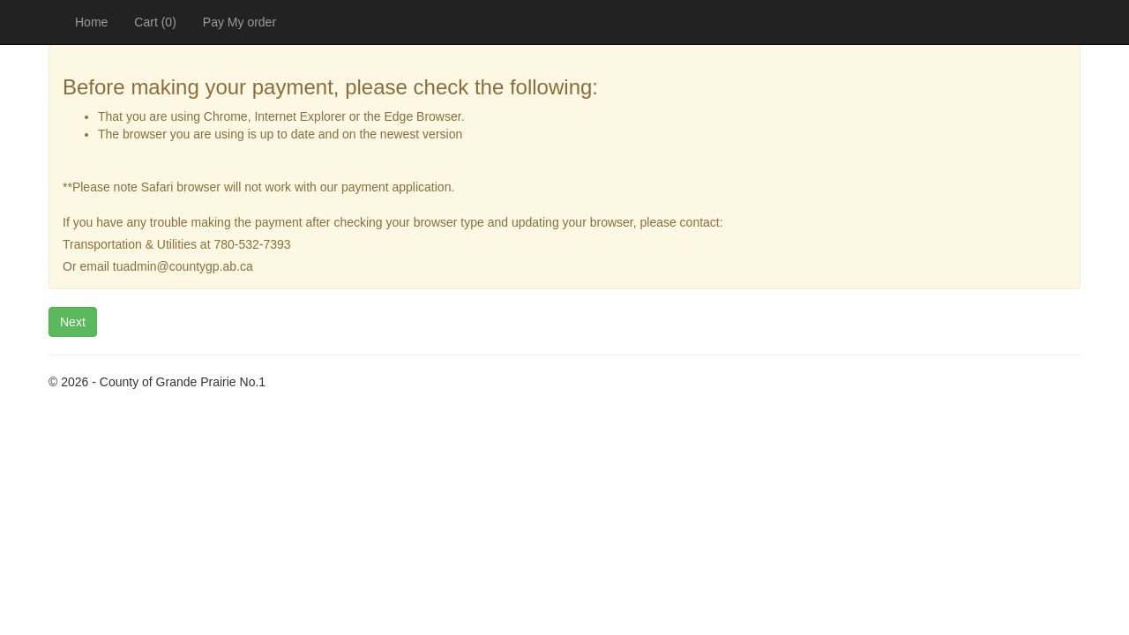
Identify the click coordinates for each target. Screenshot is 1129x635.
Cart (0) (155, 22)
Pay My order (239, 22)
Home (91, 22)
